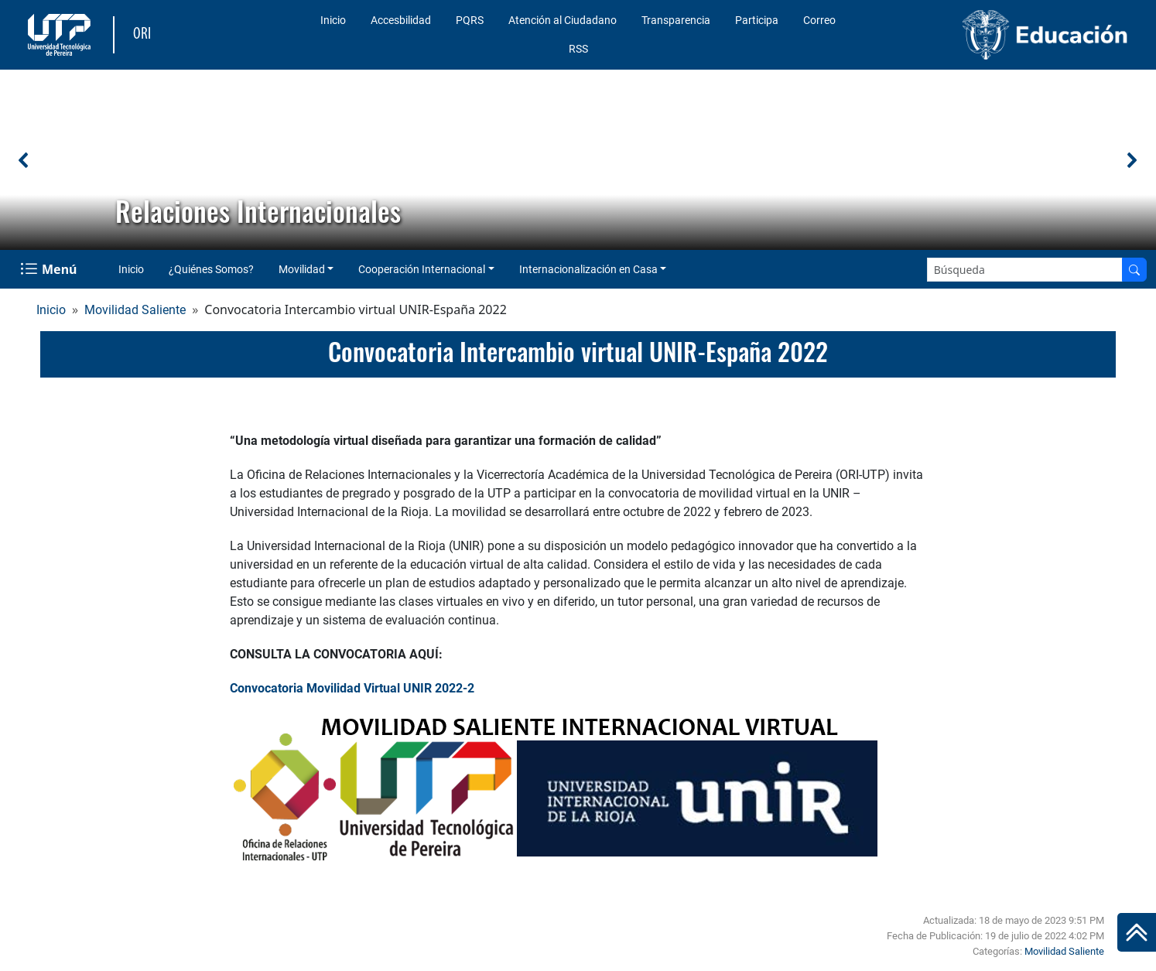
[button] (24, 160)
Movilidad (302, 269)
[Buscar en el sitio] (1134, 270)
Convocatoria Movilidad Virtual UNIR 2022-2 (352, 688)
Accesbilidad (401, 20)
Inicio (333, 20)
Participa (756, 20)
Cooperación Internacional (421, 269)
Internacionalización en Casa (588, 269)
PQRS (470, 20)
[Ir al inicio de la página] (1136, 932)
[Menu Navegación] (50, 269)
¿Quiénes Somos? (211, 269)
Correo (819, 20)
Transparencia (675, 20)
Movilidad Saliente (135, 310)
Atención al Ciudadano (562, 20)
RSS (578, 49)
